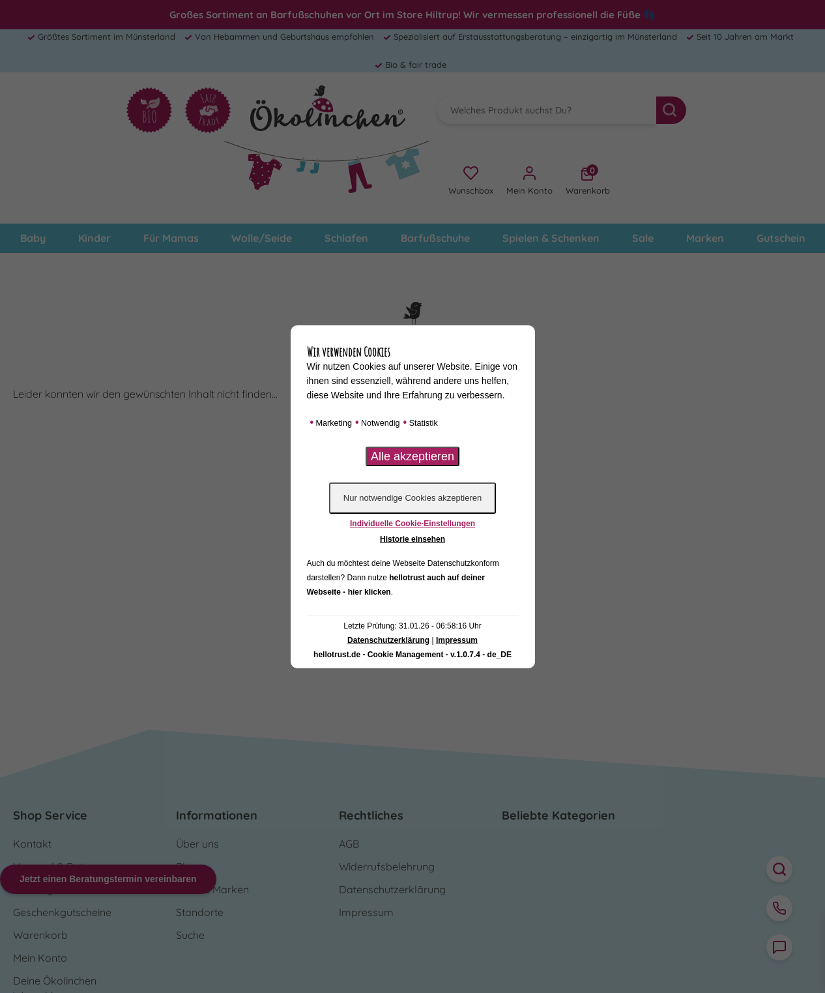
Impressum (457, 640)
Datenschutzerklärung (388, 640)
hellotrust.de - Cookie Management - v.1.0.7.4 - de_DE (412, 654)
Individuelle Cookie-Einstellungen (412, 523)
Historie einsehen (412, 539)
